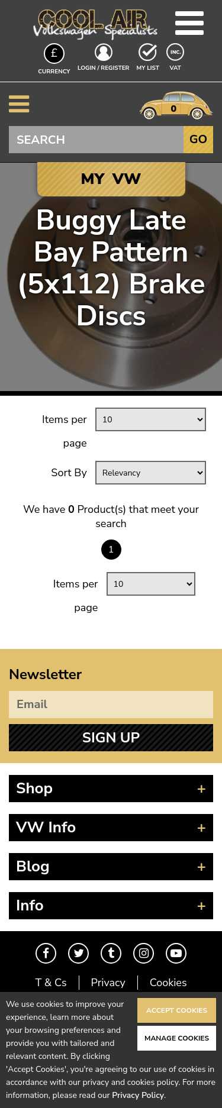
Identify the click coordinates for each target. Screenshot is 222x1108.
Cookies (168, 982)
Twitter (78, 953)
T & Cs (50, 982)
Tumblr (111, 953)
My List (148, 68)
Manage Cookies (176, 1038)
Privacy (108, 982)
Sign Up (111, 737)
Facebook (46, 953)
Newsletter (45, 674)
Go (198, 139)
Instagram (143, 953)
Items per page (64, 431)
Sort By (68, 473)
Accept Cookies (176, 1010)
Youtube (176, 953)
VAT (176, 67)
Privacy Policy (138, 1095)
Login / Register (103, 68)
